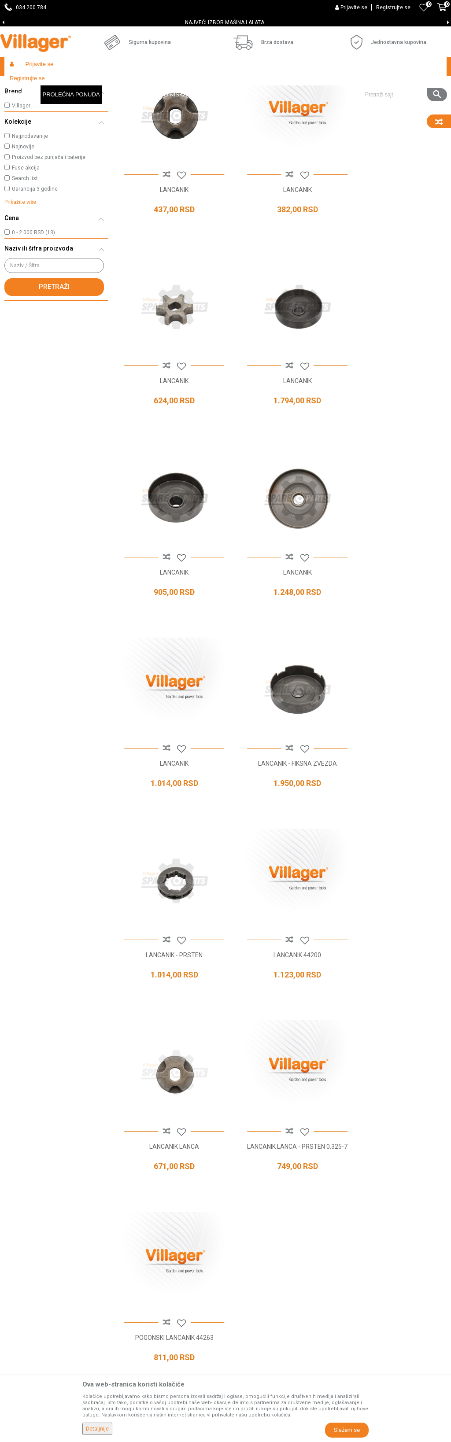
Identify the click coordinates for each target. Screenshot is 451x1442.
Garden (84, 85)
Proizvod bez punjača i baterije (48, 233)
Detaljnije (97, 1429)
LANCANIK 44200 (169, 797)
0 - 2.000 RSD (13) (33, 308)
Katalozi (203, 1178)
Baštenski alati (118, 85)
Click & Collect (343, 1154)
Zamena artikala (347, 1240)
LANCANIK (169, 254)
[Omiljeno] (423, 7)
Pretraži (54, 362)
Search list (25, 254)
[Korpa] (442, 12)
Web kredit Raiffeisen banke (363, 1191)
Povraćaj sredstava (350, 1228)
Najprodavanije (30, 212)
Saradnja (205, 1141)
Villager (21, 181)
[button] (403, 66)
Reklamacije (341, 1215)
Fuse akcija (26, 243)
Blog (198, 1191)
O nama (203, 1104)
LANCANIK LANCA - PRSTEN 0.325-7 (394, 801)
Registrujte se (393, 7)
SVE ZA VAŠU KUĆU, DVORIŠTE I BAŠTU (225, 22)
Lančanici (24, 124)
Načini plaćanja (344, 1166)
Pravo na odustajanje (353, 1203)
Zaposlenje (207, 1129)
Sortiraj (383, 102)
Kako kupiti (339, 1129)
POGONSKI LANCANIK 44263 (169, 978)
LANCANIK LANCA (282, 797)
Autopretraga (342, 102)
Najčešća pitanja (215, 1166)
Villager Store (21, 85)
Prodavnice (208, 1117)
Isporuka (335, 1141)
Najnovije (23, 222)
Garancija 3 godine (35, 265)
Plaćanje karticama (350, 1178)
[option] (225, 22)
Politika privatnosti (349, 1117)
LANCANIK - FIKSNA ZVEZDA (282, 616)
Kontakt (203, 1154)
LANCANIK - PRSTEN (394, 616)
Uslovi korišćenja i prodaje (359, 1104)
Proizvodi (57, 85)
